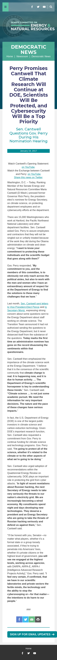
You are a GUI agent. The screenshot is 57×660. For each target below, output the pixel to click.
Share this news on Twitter (28, 177)
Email (32, 619)
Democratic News (28, 49)
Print (38, 619)
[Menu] (5, 7)
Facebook (19, 619)
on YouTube (28, 167)
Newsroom (22, 56)
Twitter (25, 619)
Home (9, 56)
